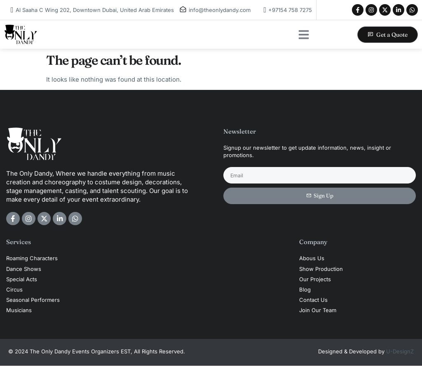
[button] (303, 34)
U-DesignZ (400, 352)
